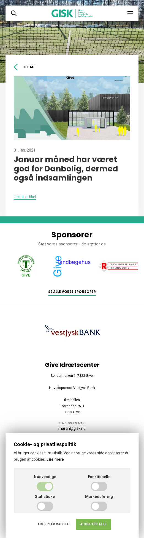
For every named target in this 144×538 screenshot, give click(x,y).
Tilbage (25, 67)
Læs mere (55, 459)
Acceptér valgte (53, 524)
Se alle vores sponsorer (72, 292)
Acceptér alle (93, 524)
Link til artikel (25, 197)
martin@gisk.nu (72, 428)
